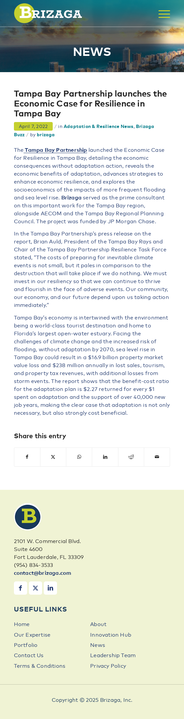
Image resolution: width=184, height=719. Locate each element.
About (98, 624)
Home (22, 624)
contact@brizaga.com (43, 573)
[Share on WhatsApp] (79, 457)
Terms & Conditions (40, 666)
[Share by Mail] (157, 457)
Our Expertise (32, 635)
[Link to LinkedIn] (50, 588)
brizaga (46, 135)
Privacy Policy (108, 666)
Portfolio (26, 645)
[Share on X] (53, 457)
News (97, 645)
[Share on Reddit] (131, 457)
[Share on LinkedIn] (105, 457)
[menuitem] (161, 14)
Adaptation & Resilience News (99, 126)
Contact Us (29, 655)
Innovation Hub (110, 635)
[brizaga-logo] (76, 13)
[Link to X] (35, 588)
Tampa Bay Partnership (55, 150)
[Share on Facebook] (27, 457)
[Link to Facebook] (20, 588)
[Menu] (161, 14)
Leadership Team (113, 655)
